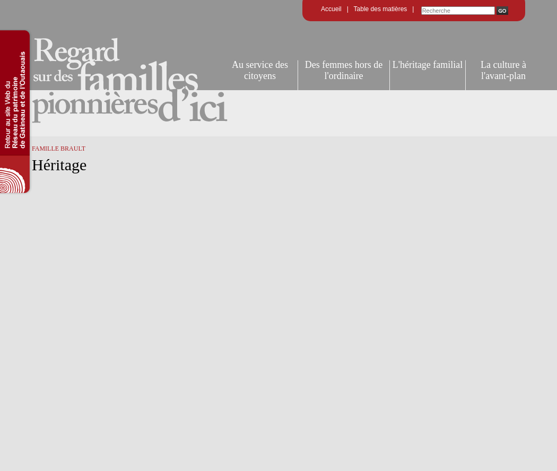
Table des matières (380, 9)
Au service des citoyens (260, 70)
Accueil (331, 9)
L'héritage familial (428, 64)
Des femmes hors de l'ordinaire (343, 70)
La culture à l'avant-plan (503, 70)
